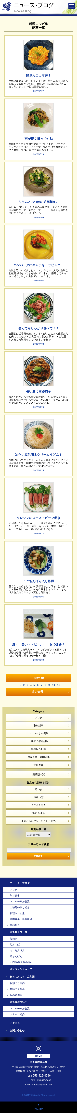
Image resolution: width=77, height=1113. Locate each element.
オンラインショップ (21, 969)
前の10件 (39, 678)
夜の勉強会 (16, 995)
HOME (38, 1056)
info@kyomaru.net (43, 1084)
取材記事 (38, 725)
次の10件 (37, 691)
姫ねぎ (38, 789)
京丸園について (18, 1002)
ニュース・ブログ (20, 883)
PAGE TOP (38, 1107)
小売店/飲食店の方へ (21, 962)
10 (53, 684)
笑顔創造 (38, 764)
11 (58, 684)
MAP (62, 1067)
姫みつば (38, 797)
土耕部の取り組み (38, 741)
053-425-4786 (42, 1075)
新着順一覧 (38, 774)
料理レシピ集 (38, 749)
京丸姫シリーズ (18, 932)
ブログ (38, 717)
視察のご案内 (17, 983)
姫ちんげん (38, 813)
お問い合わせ (17, 1030)
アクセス (15, 1023)
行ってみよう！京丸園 (22, 976)
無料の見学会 (17, 989)
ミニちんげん (38, 805)
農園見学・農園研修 (38, 757)
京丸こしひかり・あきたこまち (38, 820)
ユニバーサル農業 (38, 733)
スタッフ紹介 (17, 1014)
